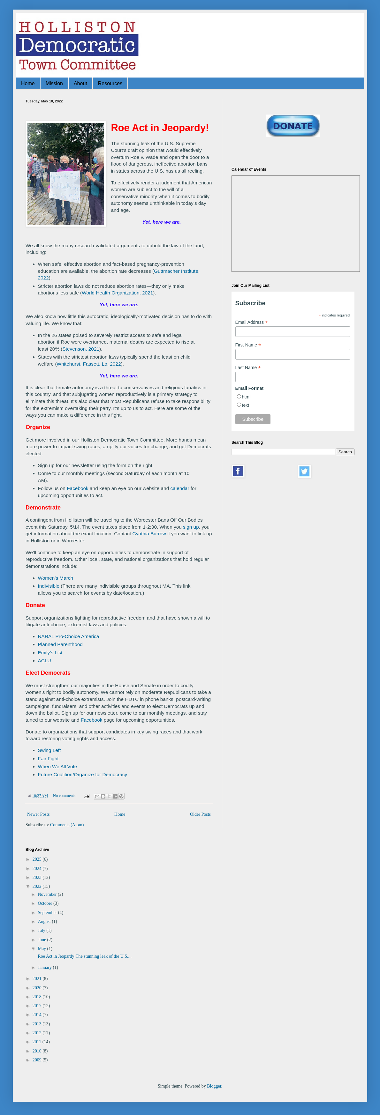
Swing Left (49, 750)
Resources (110, 83)
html (246, 396)
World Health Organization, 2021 (117, 292)
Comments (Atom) (67, 824)
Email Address (251, 322)
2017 (38, 1005)
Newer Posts (38, 814)
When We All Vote (57, 766)
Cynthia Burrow (149, 533)
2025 (38, 859)
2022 (38, 886)
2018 (38, 996)
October (45, 903)
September (48, 912)
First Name (248, 345)
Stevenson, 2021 (81, 349)
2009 (38, 1060)
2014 (38, 1014)
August (45, 921)
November (48, 894)
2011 (37, 1041)
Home (28, 83)
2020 (38, 987)
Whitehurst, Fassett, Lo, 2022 (89, 364)
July (42, 930)
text (245, 405)
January (45, 967)
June (42, 939)
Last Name (248, 368)
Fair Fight (48, 758)
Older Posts (200, 814)
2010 (38, 1051)
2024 (38, 868)
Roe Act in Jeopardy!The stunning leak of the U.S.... (84, 956)
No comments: (65, 795)
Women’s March (55, 578)
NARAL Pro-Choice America (68, 636)
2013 (38, 1024)
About (80, 83)
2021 (38, 978)
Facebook (77, 488)
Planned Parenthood (60, 644)
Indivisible (49, 586)
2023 (38, 877)
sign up (191, 527)
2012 (38, 1032)
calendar (179, 488)
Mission (54, 83)
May (42, 948)
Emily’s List (50, 652)
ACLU (44, 660)
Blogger (214, 1086)
